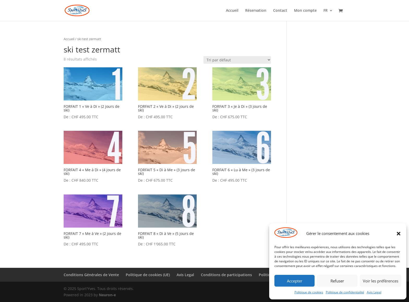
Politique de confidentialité (345, 292)
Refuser (337, 280)
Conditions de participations (226, 274)
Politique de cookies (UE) (148, 274)
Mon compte (305, 11)
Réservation (255, 11)
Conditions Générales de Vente (91, 274)
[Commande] (237, 60)
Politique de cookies (308, 292)
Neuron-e (107, 294)
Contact (280, 11)
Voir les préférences (380, 280)
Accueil (232, 11)
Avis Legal (374, 292)
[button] (398, 233)
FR (325, 11)
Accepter (294, 280)
